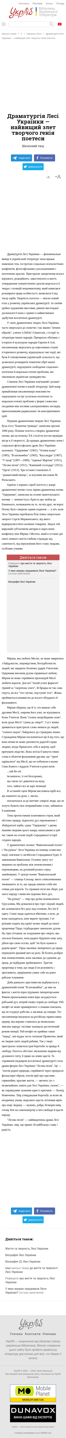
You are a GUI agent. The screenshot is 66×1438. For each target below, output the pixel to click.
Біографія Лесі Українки (21, 581)
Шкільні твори (9, 33)
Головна (16, 1334)
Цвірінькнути (33, 166)
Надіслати (21, 158)
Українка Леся (34, 33)
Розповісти (44, 158)
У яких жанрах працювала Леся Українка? (32, 570)
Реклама (37, 3)
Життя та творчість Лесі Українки (26, 1248)
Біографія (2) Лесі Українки (22, 1261)
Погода (60, 3)
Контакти (24, 3)
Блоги (49, 3)
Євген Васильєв (44, 1371)
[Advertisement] (33, 77)
